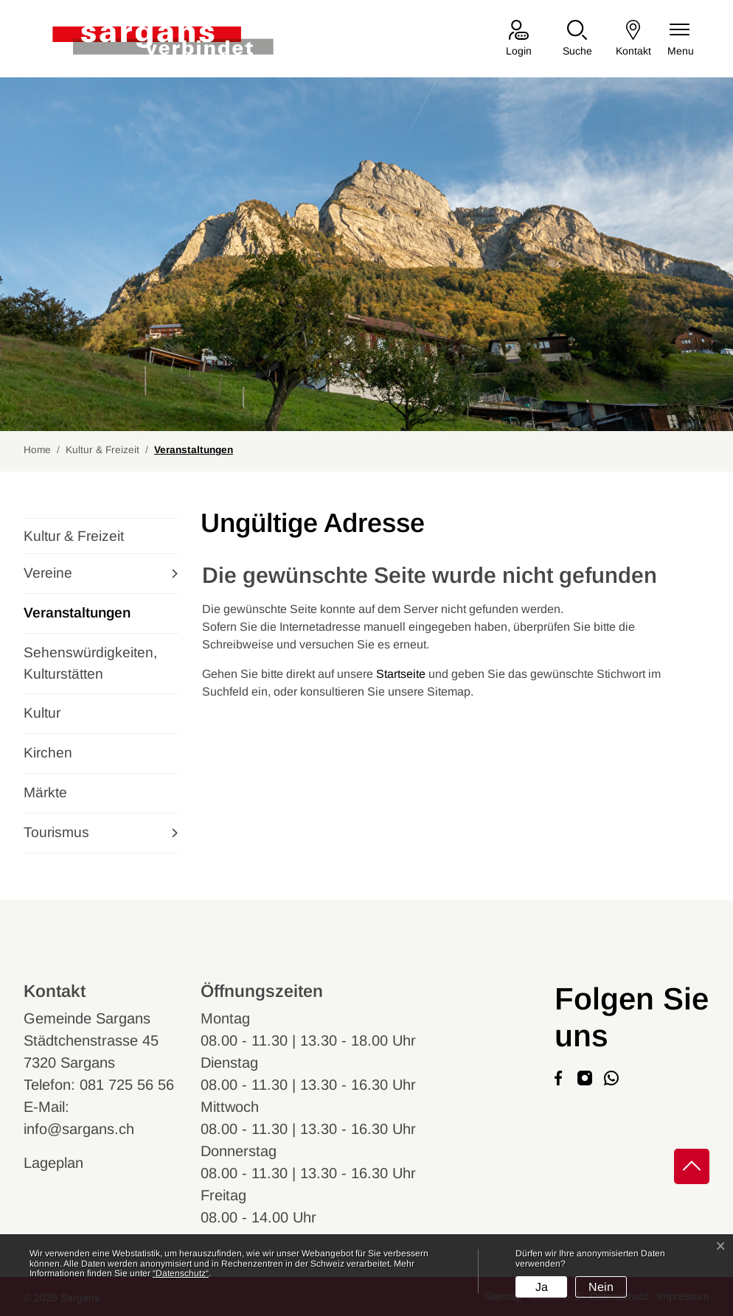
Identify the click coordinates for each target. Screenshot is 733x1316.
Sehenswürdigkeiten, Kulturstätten (90, 663)
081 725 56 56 (127, 1085)
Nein (601, 1287)
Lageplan (67, 1163)
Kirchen (48, 752)
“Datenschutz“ (181, 1273)
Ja (541, 1287)
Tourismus (56, 832)
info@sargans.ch (79, 1129)
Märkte (45, 792)
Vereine (48, 573)
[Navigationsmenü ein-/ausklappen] (680, 39)
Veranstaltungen (77, 619)
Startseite (400, 674)
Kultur (42, 713)
